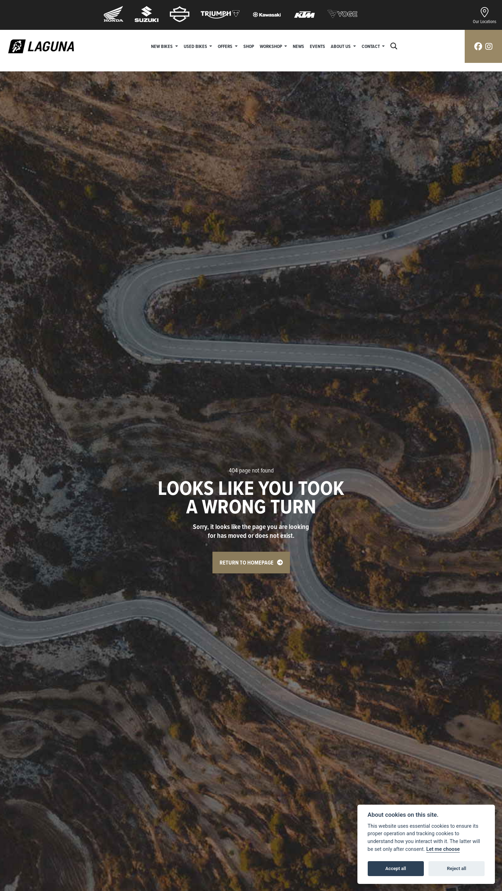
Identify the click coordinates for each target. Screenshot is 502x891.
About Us (341, 46)
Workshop (271, 46)
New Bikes (162, 46)
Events (317, 46)
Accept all (395, 868)
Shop (248, 46)
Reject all (456, 868)
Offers (225, 46)
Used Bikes (196, 46)
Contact (371, 46)
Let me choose (443, 849)
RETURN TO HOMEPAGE (247, 562)
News (298, 46)
